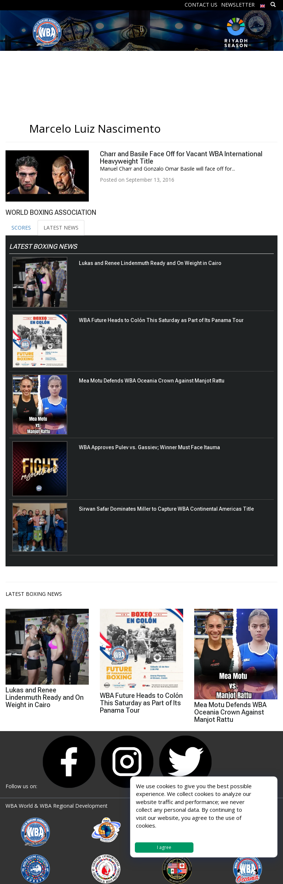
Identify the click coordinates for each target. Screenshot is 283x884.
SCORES (21, 227)
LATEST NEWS (60, 227)
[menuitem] (262, 4)
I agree (164, 847)
